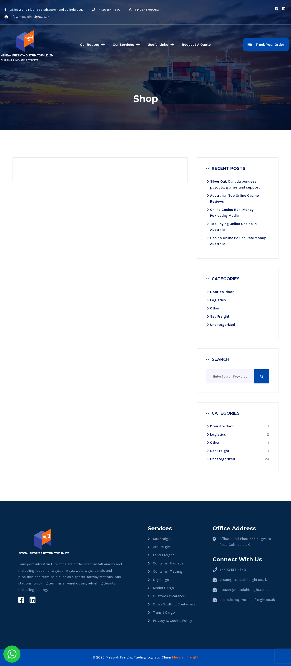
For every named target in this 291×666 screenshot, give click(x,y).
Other (215, 308)
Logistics (218, 300)
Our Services (126, 45)
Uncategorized (222, 324)
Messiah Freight (185, 657)
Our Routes (92, 45)
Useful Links (161, 45)
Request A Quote (196, 44)
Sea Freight (219, 316)
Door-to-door (222, 292)
